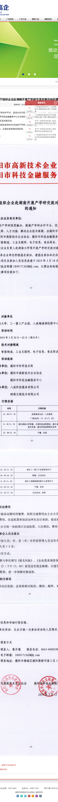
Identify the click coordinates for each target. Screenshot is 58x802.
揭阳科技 (48, 19)
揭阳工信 (35, 19)
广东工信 (22, 19)
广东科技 (9, 19)
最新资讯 (41, 103)
